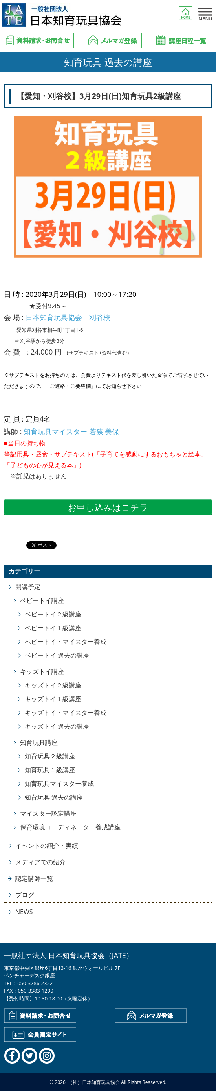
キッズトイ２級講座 (53, 685)
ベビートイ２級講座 (53, 614)
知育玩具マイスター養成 (59, 783)
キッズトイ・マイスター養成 (65, 712)
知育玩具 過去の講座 (54, 797)
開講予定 (27, 586)
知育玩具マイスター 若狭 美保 (71, 431)
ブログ (24, 895)
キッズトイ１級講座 (53, 699)
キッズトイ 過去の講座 (57, 726)
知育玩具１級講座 (50, 770)
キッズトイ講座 (42, 671)
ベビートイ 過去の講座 (57, 655)
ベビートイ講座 (42, 600)
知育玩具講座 (39, 742)
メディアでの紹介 (40, 862)
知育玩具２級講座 (50, 756)
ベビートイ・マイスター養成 (65, 641)
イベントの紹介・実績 (46, 845)
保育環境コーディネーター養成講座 (70, 827)
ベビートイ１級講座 (53, 628)
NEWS (24, 911)
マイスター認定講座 (48, 813)
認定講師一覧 (34, 878)
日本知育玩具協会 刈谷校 (68, 317)
